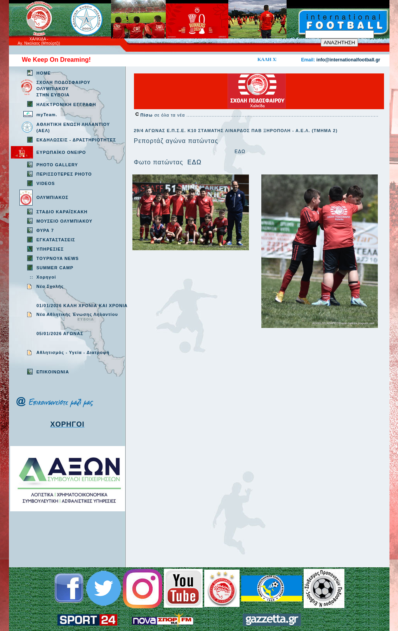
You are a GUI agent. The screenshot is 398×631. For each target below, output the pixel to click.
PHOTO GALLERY (57, 164)
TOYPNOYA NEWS (57, 258)
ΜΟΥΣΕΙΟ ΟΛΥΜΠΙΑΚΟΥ (64, 221)
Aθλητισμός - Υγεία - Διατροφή (72, 352)
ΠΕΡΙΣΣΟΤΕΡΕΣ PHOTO (64, 174)
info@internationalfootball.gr (348, 60)
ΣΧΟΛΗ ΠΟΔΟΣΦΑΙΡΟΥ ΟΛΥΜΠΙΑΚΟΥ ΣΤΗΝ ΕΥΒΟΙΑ (63, 88)
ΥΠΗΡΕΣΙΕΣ (50, 249)
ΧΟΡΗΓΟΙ (67, 424)
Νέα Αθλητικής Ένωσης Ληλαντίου (77, 314)
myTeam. (46, 114)
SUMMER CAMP (54, 267)
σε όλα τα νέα (164, 115)
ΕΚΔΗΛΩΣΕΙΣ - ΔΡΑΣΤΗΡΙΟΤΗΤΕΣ (76, 140)
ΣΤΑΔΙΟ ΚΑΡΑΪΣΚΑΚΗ (62, 211)
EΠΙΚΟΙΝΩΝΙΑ (52, 372)
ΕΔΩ (240, 151)
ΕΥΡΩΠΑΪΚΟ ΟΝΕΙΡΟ (61, 152)
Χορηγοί (46, 277)
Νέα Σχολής (50, 286)
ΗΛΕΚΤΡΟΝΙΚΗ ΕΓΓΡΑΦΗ (66, 104)
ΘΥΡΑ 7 (45, 230)
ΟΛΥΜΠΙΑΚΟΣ (52, 197)
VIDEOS (45, 183)
